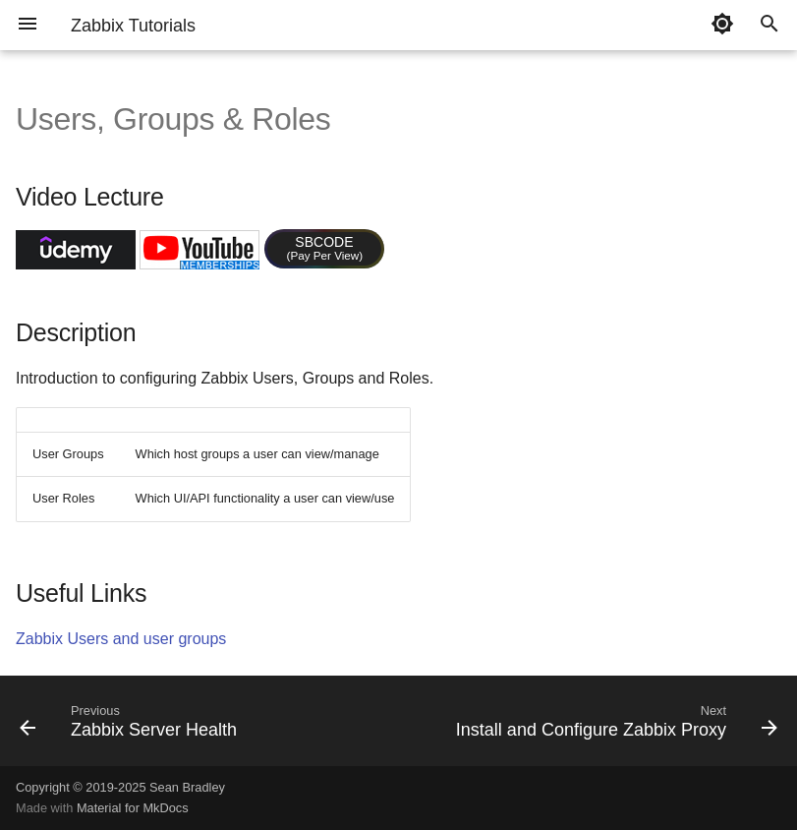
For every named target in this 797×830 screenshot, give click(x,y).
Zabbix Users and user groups (121, 638)
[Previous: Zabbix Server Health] (131, 726)
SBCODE (325, 248)
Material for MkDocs (133, 807)
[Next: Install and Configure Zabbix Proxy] (613, 726)
